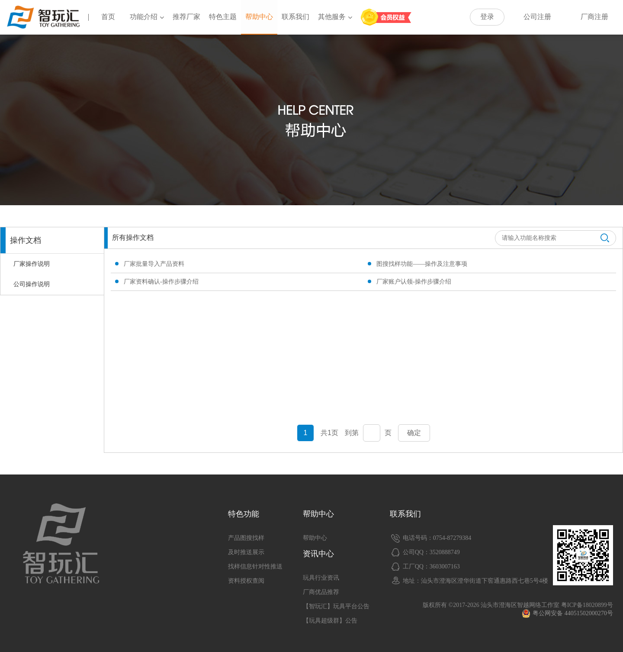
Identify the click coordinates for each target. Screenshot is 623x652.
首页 (108, 16)
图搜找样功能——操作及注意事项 (421, 264)
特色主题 (223, 16)
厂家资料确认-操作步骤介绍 (161, 281)
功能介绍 (147, 17)
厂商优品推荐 (321, 592)
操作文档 (25, 240)
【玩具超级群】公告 (330, 620)
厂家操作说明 (31, 264)
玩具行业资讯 (321, 578)
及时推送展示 (246, 552)
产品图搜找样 (246, 538)
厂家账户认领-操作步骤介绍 (413, 281)
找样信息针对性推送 (255, 566)
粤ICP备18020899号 (587, 605)
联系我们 (295, 16)
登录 (487, 16)
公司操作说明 (31, 284)
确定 (414, 432)
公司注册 (537, 16)
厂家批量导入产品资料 (154, 264)
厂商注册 (594, 16)
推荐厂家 (186, 16)
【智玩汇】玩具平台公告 (336, 606)
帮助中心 (259, 16)
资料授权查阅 (246, 581)
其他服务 (335, 17)
